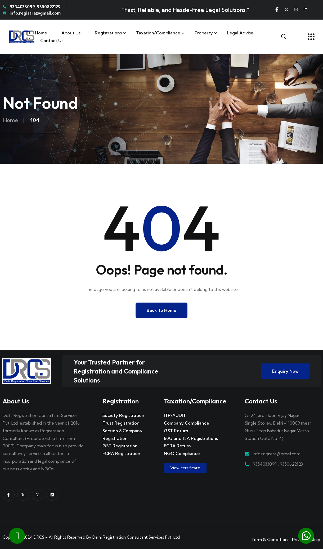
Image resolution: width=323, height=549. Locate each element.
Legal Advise (240, 32)
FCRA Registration (121, 453)
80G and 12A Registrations (191, 438)
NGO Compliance (182, 453)
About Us (70, 32)
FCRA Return (177, 445)
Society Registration (123, 415)
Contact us (51, 40)
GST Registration (120, 445)
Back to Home (161, 310)
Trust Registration (121, 423)
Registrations (108, 32)
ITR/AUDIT (175, 415)
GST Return (176, 430)
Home (41, 32)
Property (204, 32)
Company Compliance (186, 423)
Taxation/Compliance (158, 32)
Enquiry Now (285, 371)
